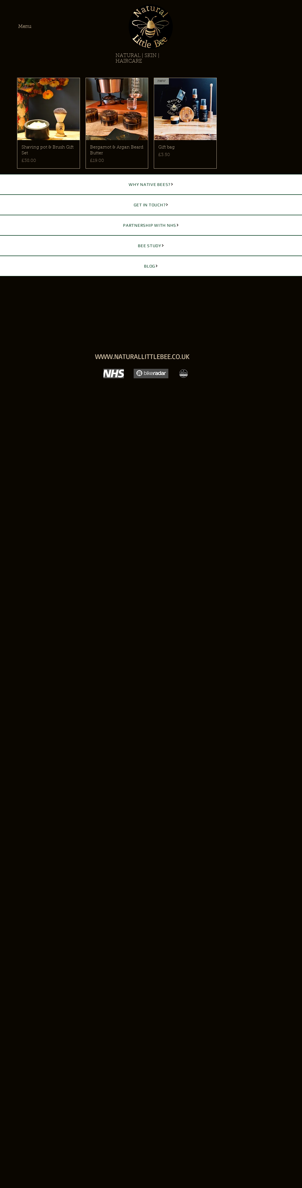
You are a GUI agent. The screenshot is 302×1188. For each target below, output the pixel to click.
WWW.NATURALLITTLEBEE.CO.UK (142, 356)
